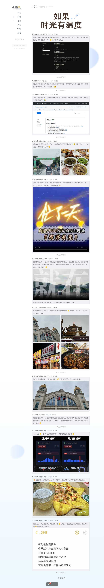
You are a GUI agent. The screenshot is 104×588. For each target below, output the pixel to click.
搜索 (19, 32)
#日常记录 (50, 34)
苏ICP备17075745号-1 (19, 45)
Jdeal (15, 6)
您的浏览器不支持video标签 (61, 219)
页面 (19, 21)
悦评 (19, 28)
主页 (19, 13)
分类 (19, 17)
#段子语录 (49, 431)
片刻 (19, 24)
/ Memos (45, 6)
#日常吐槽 (48, 414)
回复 (57, 34)
